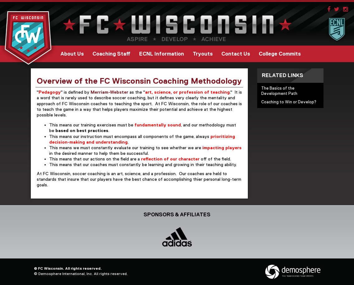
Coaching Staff (111, 54)
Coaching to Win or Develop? (288, 102)
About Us (72, 54)
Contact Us (235, 54)
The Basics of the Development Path (279, 91)
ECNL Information (161, 54)
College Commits (280, 54)
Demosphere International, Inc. (65, 274)
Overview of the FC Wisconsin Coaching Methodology (139, 80)
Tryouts (203, 54)
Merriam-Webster (109, 92)
